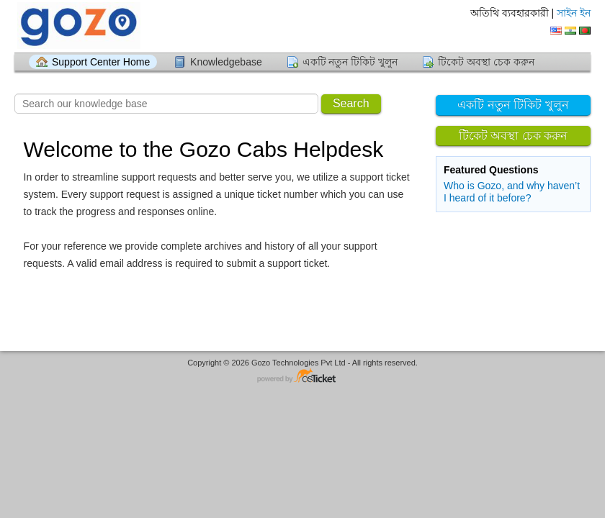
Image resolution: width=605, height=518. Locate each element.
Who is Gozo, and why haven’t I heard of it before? (512, 192)
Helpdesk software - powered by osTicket (302, 376)
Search (351, 103)
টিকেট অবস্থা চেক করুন (486, 62)
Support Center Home (101, 62)
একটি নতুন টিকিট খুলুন (350, 62)
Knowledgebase (226, 62)
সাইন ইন (574, 13)
